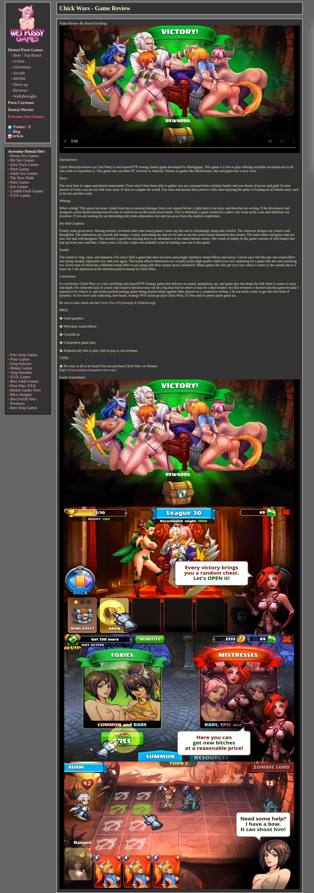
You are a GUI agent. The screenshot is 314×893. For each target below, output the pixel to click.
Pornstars (17, 403)
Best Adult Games (24, 381)
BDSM (19, 78)
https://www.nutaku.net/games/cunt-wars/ (88, 370)
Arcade (19, 73)
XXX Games (20, 195)
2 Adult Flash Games (26, 191)
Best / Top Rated (27, 55)
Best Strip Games (24, 408)
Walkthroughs (25, 96)
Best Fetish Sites (23, 399)
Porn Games (19, 169)
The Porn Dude (22, 178)
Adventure (22, 67)
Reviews (20, 90)
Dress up (20, 84)
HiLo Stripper (21, 394)
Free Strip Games (24, 355)
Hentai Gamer (21, 368)
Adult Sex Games (24, 173)
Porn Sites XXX (23, 386)
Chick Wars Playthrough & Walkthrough (127, 303)
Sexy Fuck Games (24, 165)
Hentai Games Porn (25, 390)
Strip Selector (21, 364)
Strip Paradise (21, 372)
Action (18, 61)
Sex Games (19, 187)
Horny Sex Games (24, 156)
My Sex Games (22, 160)
